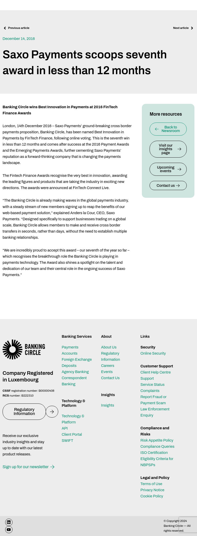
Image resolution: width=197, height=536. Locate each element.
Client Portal (72, 434)
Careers (107, 366)
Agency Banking (75, 372)
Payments (70, 347)
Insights (107, 405)
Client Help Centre (156, 372)
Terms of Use (151, 484)
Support (147, 378)
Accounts (69, 353)
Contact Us (110, 378)
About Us (108, 347)
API (65, 428)
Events (107, 372)
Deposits (69, 366)
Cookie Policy (152, 496)
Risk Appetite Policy (157, 440)
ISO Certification (154, 453)
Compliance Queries (157, 446)
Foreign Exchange (77, 359)
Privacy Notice (152, 490)
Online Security (153, 353)
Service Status (153, 384)
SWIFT (67, 441)
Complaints (150, 391)
